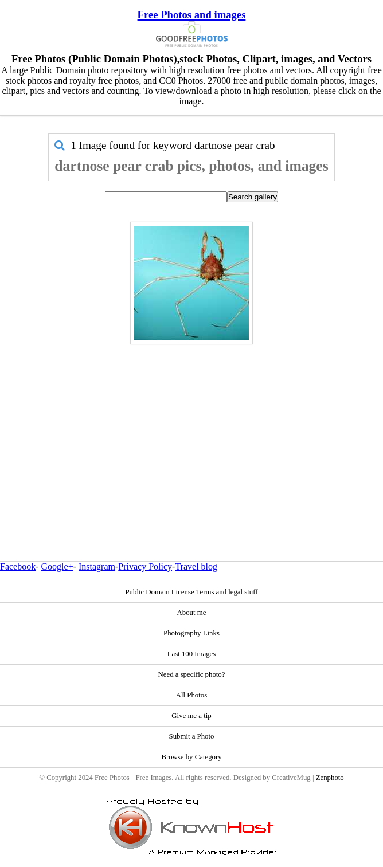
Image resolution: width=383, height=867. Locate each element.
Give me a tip (191, 716)
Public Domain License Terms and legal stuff (191, 592)
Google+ (57, 566)
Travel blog (196, 566)
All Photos (191, 695)
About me (191, 613)
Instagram (97, 566)
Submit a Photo (191, 736)
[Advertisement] (192, 428)
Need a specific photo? (191, 674)
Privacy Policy (145, 566)
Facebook (18, 566)
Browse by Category (191, 757)
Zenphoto (330, 778)
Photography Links (191, 633)
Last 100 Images (191, 654)
